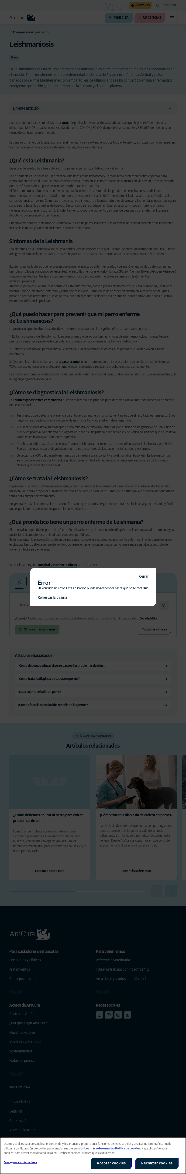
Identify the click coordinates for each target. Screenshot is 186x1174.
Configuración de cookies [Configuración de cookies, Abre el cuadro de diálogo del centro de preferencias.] (20, 1162)
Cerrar (143, 576)
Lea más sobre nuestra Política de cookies (112, 1148)
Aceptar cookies (111, 1163)
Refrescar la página (52, 597)
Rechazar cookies (157, 1163)
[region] (93, 1155)
